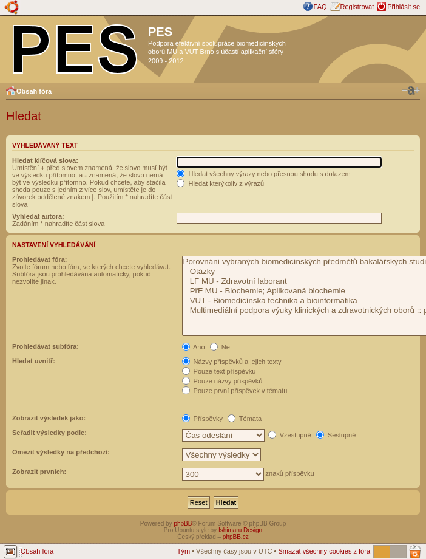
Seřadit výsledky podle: (49, 432)
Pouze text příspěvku (219, 371)
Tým (183, 551)
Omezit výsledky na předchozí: (61, 452)
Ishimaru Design (240, 530)
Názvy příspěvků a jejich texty (232, 361)
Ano (193, 347)
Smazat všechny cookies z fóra (324, 551)
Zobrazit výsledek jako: (49, 418)
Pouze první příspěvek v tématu (235, 390)
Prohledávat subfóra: (45, 346)
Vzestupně (289, 435)
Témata (245, 418)
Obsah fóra (34, 91)
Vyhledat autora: (38, 216)
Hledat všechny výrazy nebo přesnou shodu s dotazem (263, 173)
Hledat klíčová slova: (45, 160)
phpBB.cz (236, 536)
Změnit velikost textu (411, 90)
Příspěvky (202, 418)
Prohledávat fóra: (39, 259)
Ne (220, 347)
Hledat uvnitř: (33, 361)
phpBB (183, 523)
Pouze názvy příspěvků (222, 381)
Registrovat (357, 6)
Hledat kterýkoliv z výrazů (220, 183)
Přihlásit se (403, 6)
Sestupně (336, 435)
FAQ (320, 6)
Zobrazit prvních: (39, 471)
